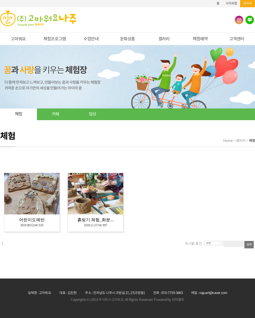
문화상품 (127, 39)
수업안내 (91, 39)
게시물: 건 (193, 244)
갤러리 (164, 39)
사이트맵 (231, 3)
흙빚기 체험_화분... (95, 219)
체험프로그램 (54, 39)
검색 (249, 244)
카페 (55, 114)
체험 (18, 114)
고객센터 (236, 39)
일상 (92, 114)
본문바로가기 (204, 1)
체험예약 (200, 39)
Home (228, 141)
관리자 (247, 3)
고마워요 (18, 39)
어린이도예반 (32, 219)
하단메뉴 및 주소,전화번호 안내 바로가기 (210, 1)
